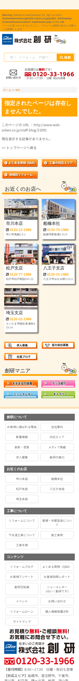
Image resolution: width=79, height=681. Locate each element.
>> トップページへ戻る (19, 147)
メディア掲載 (57, 447)
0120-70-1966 (57, 229)
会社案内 (57, 427)
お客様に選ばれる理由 (22, 427)
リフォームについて (22, 520)
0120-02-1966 (20, 318)
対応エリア (57, 437)
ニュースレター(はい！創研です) (57, 589)
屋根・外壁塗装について (57, 522)
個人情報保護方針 (57, 611)
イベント (22, 601)
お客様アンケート (21, 577)
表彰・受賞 (22, 447)
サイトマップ (22, 621)
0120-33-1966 (57, 274)
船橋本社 (51, 223)
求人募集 (22, 457)
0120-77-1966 (20, 274)
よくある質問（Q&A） (57, 566)
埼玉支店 (14, 312)
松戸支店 (14, 268)
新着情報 (22, 437)
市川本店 (14, 223)
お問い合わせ (57, 601)
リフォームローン (21, 611)
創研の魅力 (57, 457)
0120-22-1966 (20, 229)
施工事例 (57, 535)
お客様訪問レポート (57, 577)
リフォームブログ (21, 566)
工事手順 (22, 545)
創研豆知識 (22, 587)
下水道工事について (22, 535)
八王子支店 (53, 268)
